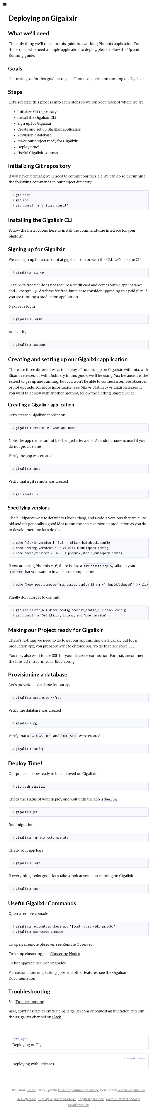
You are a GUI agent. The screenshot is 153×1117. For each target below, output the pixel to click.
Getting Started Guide (116, 393)
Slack (56, 1017)
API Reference (26, 1099)
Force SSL (127, 646)
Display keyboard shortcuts (57, 1099)
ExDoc (31, 1090)
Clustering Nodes (65, 954)
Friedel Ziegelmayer (131, 1090)
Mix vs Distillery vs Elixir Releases (109, 387)
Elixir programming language (78, 1090)
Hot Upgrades (54, 963)
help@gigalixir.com (72, 1011)
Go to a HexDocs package (123, 1099)
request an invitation (112, 1011)
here (53, 230)
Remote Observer (77, 944)
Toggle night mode (91, 1099)
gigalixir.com (75, 259)
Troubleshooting (29, 1002)
